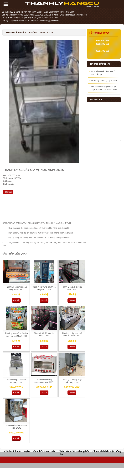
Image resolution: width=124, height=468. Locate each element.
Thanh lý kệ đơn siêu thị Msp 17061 (72, 288)
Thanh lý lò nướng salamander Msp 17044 (44, 381)
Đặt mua (8, 192)
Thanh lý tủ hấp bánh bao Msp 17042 (16, 426)
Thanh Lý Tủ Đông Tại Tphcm (104, 80)
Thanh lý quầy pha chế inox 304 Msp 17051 (72, 334)
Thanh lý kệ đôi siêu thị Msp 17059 (44, 334)
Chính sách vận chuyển (17, 451)
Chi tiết (16, 300)
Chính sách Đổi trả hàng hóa (74, 451)
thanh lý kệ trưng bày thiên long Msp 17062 (44, 288)
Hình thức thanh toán (44, 451)
